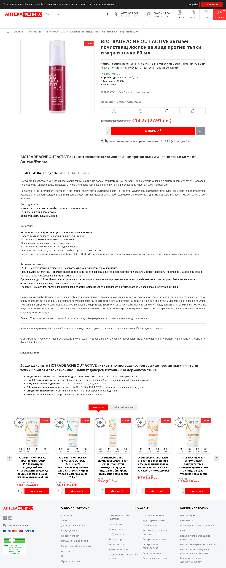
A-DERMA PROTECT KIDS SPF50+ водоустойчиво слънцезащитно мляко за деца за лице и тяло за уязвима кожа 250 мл (153, 460)
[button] (183, 4)
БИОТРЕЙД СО (130, 77)
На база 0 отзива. (124, 92)
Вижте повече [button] (108, 4)
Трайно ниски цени (124, 403)
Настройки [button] (193, 4)
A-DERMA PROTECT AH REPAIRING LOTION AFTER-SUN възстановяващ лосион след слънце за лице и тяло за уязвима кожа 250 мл (72, 463)
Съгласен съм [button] (211, 4)
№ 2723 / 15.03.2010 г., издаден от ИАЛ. (86, 375)
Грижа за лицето (35, 31)
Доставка (67, 169)
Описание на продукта (38, 169)
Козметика (18, 31)
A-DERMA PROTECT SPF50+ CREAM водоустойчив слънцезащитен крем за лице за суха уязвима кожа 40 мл (193, 462)
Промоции (96, 403)
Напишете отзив (142, 92)
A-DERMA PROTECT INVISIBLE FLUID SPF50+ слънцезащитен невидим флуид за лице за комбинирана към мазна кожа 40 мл (113, 462)
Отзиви (84, 169)
